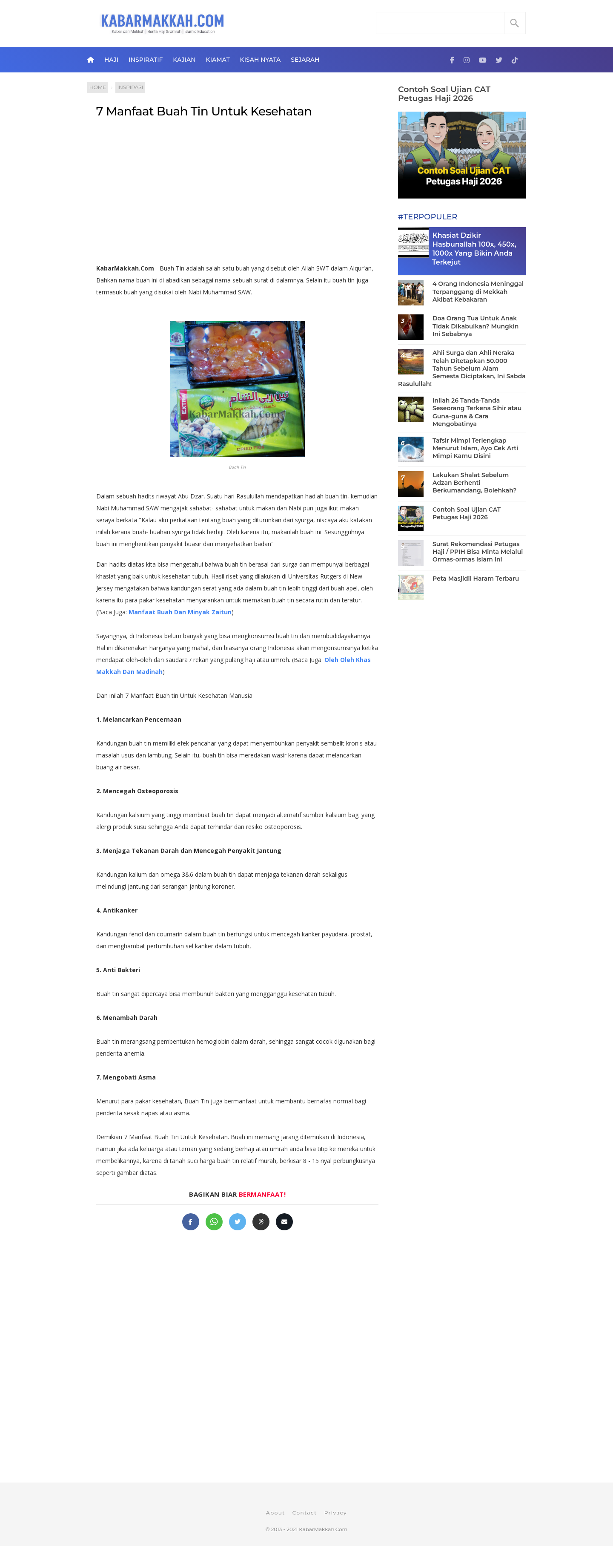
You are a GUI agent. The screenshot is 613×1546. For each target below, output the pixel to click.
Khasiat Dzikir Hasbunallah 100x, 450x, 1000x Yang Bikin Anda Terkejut (474, 248)
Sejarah (305, 59)
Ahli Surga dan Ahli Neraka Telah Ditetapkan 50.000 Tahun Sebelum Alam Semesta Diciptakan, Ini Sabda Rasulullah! (462, 368)
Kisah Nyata (260, 59)
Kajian (184, 59)
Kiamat (218, 59)
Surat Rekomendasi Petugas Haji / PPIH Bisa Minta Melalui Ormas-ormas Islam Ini (478, 551)
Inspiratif (146, 59)
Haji (111, 59)
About (275, 1512)
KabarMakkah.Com (323, 1529)
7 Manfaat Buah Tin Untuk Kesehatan (204, 111)
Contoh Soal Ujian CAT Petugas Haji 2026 (444, 93)
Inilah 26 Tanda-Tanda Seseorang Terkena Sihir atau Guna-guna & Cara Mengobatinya (477, 412)
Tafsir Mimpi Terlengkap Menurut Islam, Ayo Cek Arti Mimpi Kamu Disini (475, 448)
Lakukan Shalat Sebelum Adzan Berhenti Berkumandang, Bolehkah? (474, 482)
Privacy (335, 1512)
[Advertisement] (237, 194)
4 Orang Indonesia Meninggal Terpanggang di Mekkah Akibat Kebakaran (478, 291)
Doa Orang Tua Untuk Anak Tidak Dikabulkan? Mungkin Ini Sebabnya (475, 325)
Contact (304, 1512)
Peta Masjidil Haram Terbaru (476, 578)
